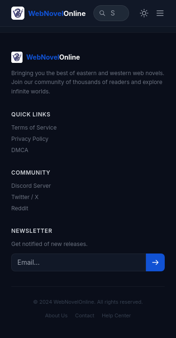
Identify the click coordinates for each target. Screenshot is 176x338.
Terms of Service (34, 127)
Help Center (116, 315)
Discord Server (31, 185)
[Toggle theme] (144, 13)
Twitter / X (24, 196)
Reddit (19, 208)
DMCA (19, 150)
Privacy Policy (29, 138)
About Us (56, 315)
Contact (84, 315)
